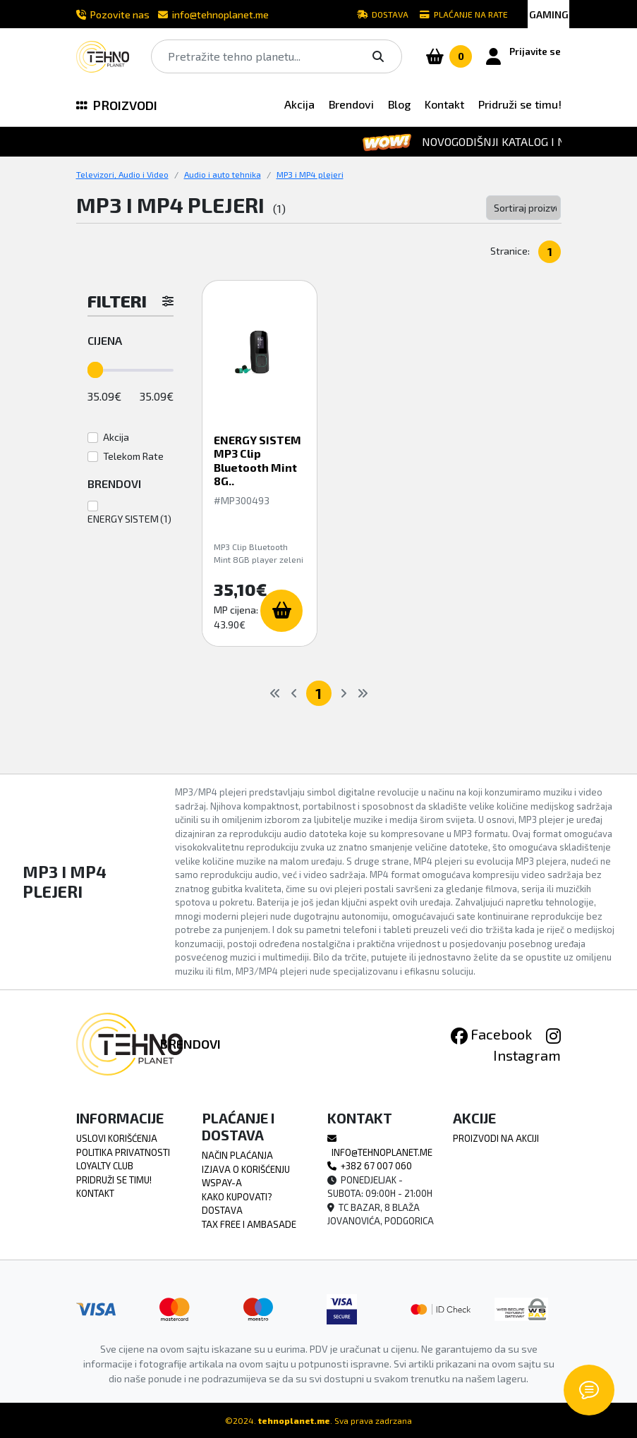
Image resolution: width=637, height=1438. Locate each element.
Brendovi (351, 104)
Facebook (491, 1033)
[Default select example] (524, 207)
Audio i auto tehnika (222, 174)
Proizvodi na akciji (496, 1138)
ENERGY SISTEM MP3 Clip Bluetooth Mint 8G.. (257, 460)
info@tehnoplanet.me (213, 14)
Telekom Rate (133, 456)
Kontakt (444, 104)
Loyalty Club (104, 1165)
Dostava (382, 14)
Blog (399, 104)
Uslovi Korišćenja (116, 1138)
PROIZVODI (116, 105)
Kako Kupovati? (237, 1196)
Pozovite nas (113, 14)
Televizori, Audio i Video (122, 174)
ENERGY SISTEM (123, 519)
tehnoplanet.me (294, 1420)
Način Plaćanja (237, 1155)
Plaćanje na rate (464, 14)
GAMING (549, 14)
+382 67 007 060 (369, 1165)
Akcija (299, 104)
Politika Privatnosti (123, 1152)
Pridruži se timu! (520, 104)
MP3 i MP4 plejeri (310, 174)
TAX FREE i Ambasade (249, 1224)
